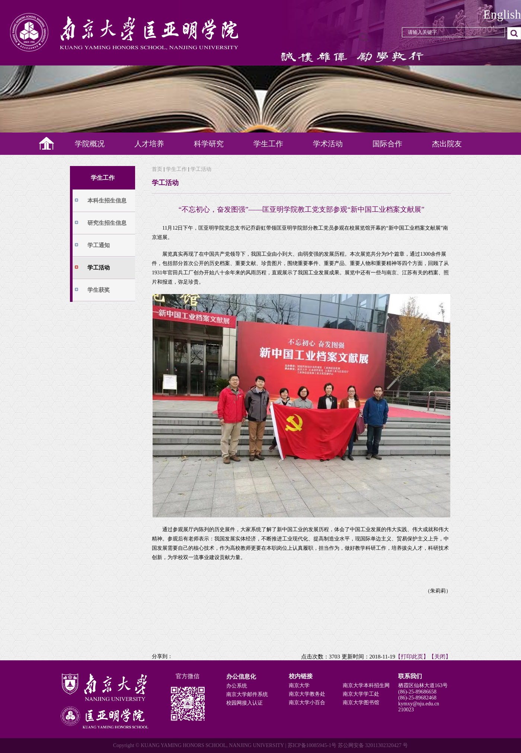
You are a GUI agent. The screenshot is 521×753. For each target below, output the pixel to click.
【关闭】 (440, 657)
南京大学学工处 (361, 694)
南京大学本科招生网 (366, 685)
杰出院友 (447, 144)
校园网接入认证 (244, 703)
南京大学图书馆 (361, 702)
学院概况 (90, 144)
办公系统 (236, 686)
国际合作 (387, 144)
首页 (157, 169)
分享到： (162, 656)
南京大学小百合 (307, 702)
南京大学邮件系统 (247, 694)
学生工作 (268, 144)
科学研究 (209, 144)
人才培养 (149, 144)
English (502, 14)
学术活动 (328, 144)
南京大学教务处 (307, 694)
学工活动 (201, 169)
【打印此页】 (412, 657)
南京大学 (299, 685)
